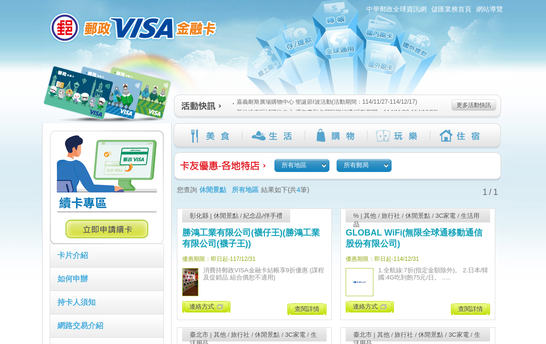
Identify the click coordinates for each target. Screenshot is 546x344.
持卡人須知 (76, 302)
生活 (273, 136)
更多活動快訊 (474, 105)
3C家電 (446, 215)
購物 (336, 136)
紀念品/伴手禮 (263, 215)
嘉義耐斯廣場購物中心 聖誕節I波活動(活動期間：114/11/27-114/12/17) (325, 101)
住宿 (461, 136)
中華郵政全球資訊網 (396, 9)
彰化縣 (199, 215)
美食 (210, 136)
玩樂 (398, 136)
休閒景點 (226, 215)
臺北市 (199, 334)
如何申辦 (72, 279)
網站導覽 (489, 9)
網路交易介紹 (80, 326)
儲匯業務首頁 (451, 9)
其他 (370, 215)
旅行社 (391, 215)
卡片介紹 (72, 255)
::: (36, 4)
